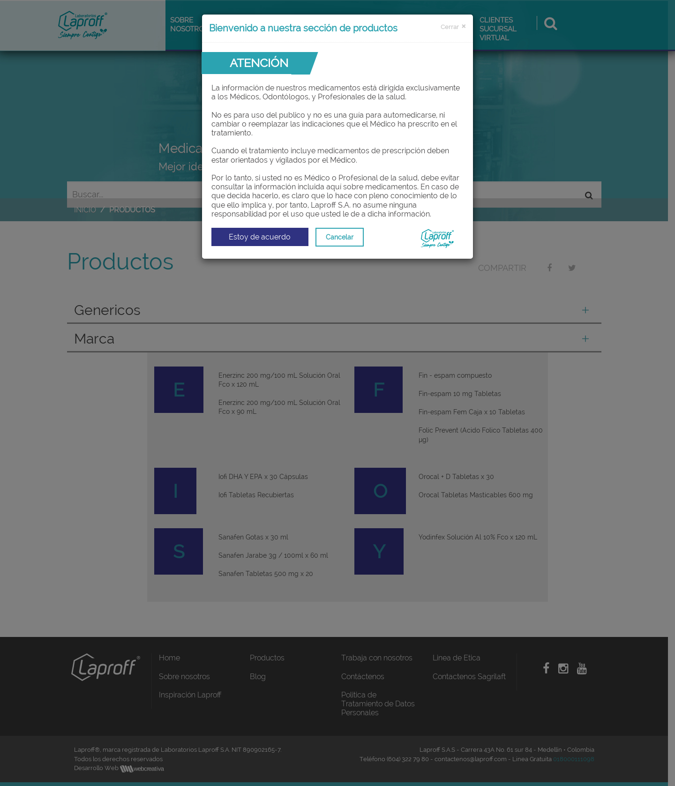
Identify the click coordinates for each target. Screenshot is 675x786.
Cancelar (339, 237)
